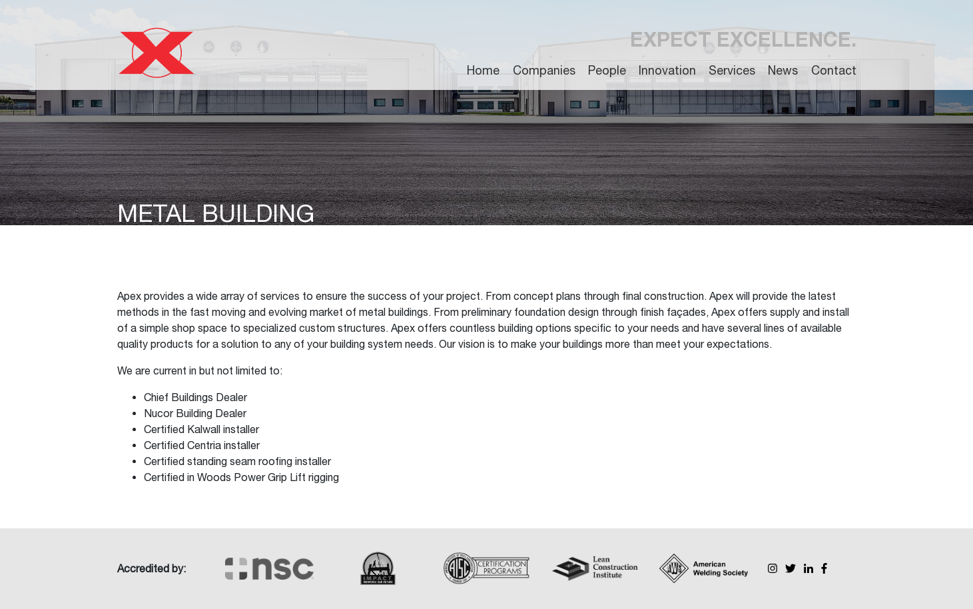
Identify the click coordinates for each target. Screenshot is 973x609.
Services (732, 70)
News (783, 70)
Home (483, 70)
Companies (544, 70)
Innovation (667, 70)
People (607, 70)
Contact (833, 70)
